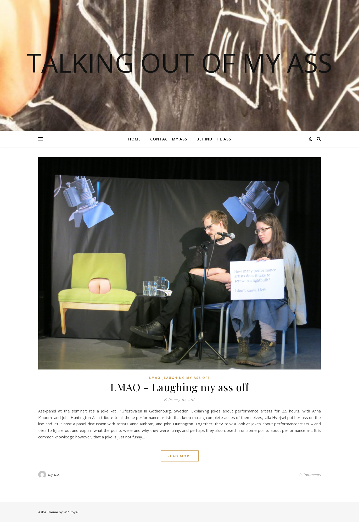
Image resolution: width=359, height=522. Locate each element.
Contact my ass (168, 139)
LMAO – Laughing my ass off (179, 387)
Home (134, 139)
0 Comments (310, 474)
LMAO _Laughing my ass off (179, 378)
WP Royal (71, 512)
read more (179, 456)
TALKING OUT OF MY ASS (179, 62)
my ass (54, 474)
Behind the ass (214, 139)
